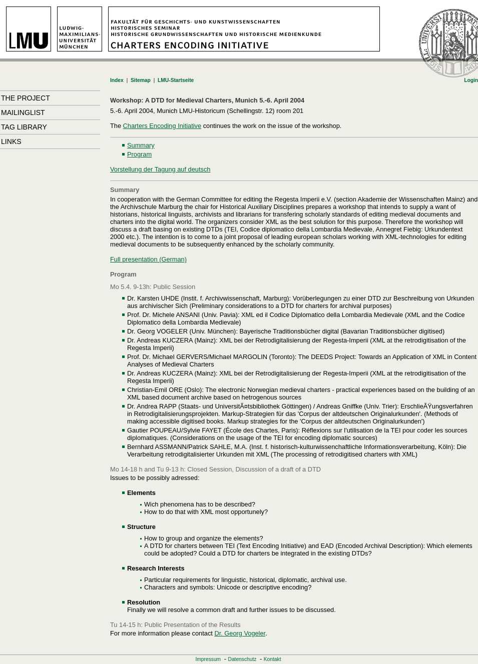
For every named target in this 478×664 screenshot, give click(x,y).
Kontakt (272, 659)
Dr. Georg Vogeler (239, 633)
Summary (141, 145)
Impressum (208, 659)
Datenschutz (242, 659)
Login (471, 80)
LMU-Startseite (176, 80)
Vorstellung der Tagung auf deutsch (160, 169)
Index (117, 80)
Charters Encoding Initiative (162, 126)
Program (139, 154)
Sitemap (141, 80)
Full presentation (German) (148, 259)
